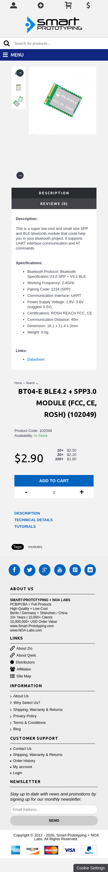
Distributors (22, 662)
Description (54, 193)
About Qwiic (23, 655)
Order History (22, 761)
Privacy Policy (23, 716)
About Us (19, 696)
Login (16, 773)
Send (54, 820)
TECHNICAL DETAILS (33, 520)
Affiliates (20, 669)
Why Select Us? (25, 702)
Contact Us (20, 748)
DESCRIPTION (27, 513)
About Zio (21, 648)
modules (35, 547)
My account (21, 767)
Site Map (20, 676)
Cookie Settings (91, 868)
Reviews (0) (54, 204)
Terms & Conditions (28, 722)
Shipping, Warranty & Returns (36, 709)
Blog (15, 729)
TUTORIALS (25, 526)
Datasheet (36, 359)
